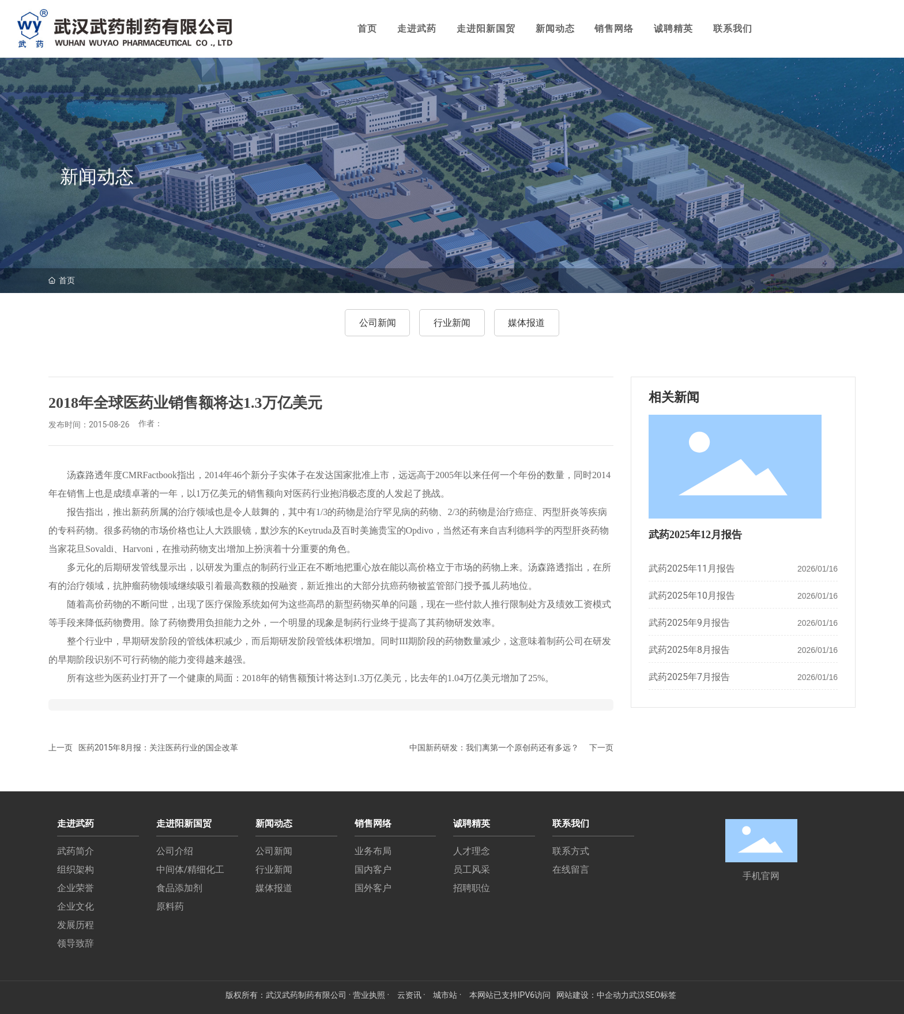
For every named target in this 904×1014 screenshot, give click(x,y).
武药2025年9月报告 (689, 622)
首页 (367, 28)
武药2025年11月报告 (692, 568)
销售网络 (614, 28)
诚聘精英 (673, 28)
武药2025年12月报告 (695, 534)
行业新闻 (452, 322)
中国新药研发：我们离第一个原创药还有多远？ (494, 747)
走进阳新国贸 (486, 28)
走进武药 (416, 28)
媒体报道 (526, 322)
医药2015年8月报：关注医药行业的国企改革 (158, 747)
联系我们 (732, 28)
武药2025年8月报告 (689, 649)
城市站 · (448, 995)
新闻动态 (555, 28)
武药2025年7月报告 (689, 676)
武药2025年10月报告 (692, 595)
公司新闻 (377, 322)
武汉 (637, 995)
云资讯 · (412, 995)
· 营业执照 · (368, 995)
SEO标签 (660, 995)
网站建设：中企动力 (592, 995)
